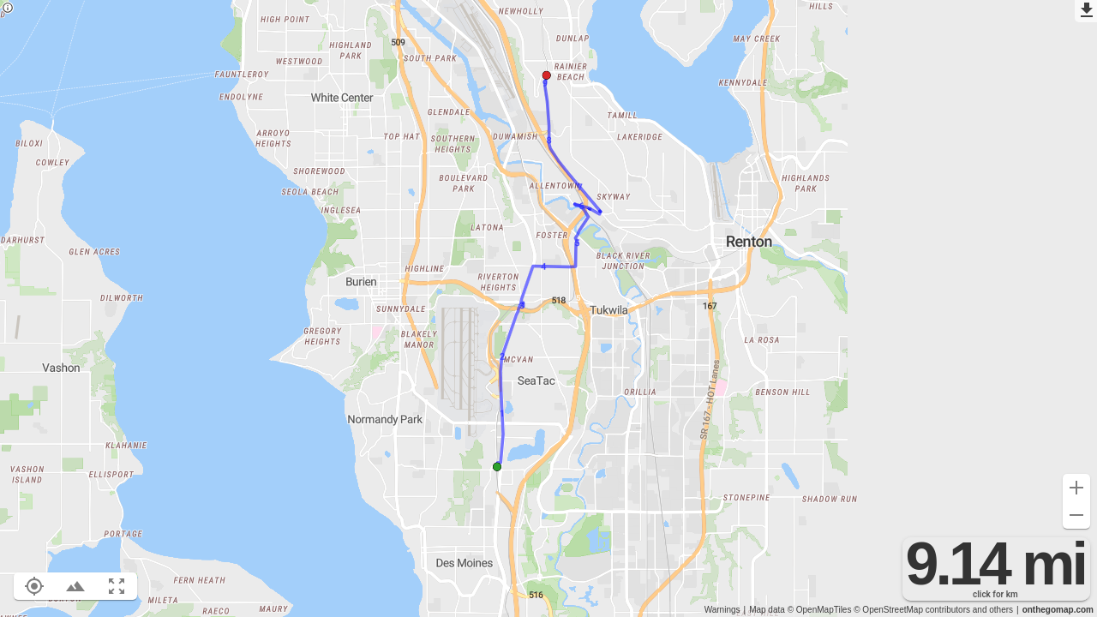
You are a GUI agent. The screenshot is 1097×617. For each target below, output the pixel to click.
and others (993, 609)
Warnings (722, 609)
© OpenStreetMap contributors (912, 609)
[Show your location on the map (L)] (34, 586)
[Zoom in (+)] (1076, 487)
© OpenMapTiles (820, 609)
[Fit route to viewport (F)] (116, 586)
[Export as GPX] (1086, 11)
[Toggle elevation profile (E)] (75, 586)
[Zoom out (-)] (1076, 515)
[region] (548, 308)
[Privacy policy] (8, 9)
